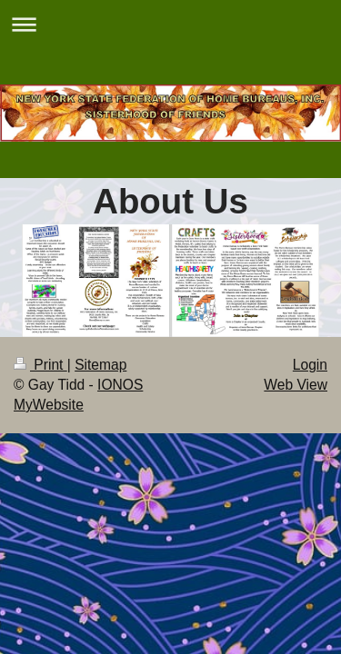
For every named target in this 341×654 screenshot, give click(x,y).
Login (310, 364)
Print (40, 364)
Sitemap (100, 364)
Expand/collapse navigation (170, 24)
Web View (295, 384)
